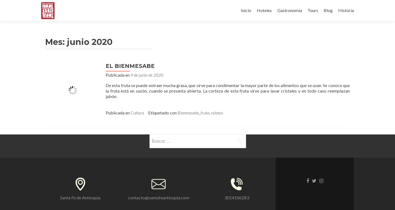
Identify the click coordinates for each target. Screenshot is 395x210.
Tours (312, 10)
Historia (346, 10)
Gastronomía (289, 10)
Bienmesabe (188, 112)
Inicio (246, 10)
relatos (217, 112)
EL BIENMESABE (130, 66)
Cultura (137, 112)
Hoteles (264, 10)
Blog (328, 10)
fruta (205, 112)
